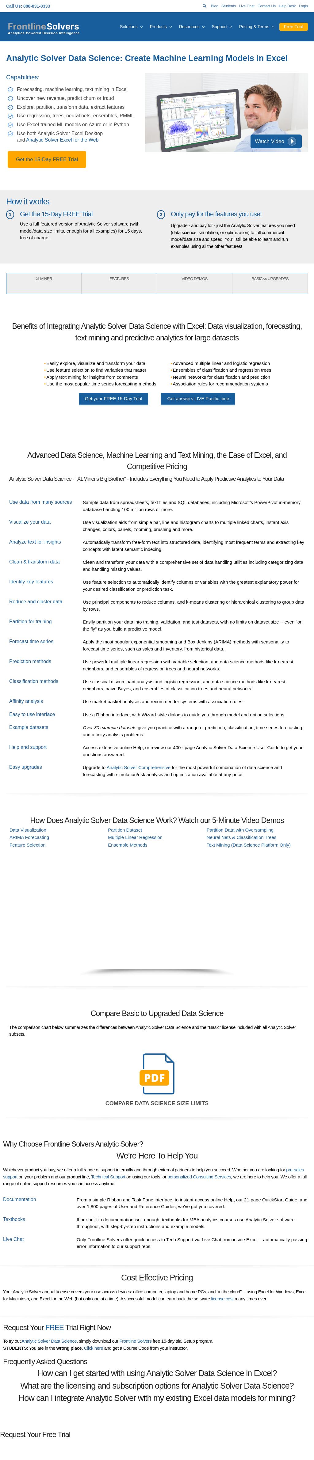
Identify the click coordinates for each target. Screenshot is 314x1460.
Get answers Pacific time (198, 398)
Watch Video (269, 141)
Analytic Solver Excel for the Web (62, 139)
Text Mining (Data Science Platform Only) (249, 845)
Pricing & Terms (254, 26)
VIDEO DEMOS (194, 278)
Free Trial (293, 26)
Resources (189, 26)
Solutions (129, 26)
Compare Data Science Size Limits (157, 1103)
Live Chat (247, 6)
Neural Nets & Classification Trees (242, 837)
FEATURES (119, 278)
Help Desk (287, 6)
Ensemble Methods (127, 845)
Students (228, 6)
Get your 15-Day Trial (113, 398)
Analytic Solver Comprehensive (138, 767)
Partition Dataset (125, 829)
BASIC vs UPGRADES (269, 278)
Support (219, 26)
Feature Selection (28, 845)
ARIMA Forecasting (29, 837)
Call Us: (14, 6)
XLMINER (44, 278)
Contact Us (267, 6)
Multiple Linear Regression (135, 837)
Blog (214, 6)
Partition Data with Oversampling (240, 829)
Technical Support (108, 1176)
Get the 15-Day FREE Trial (47, 159)
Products (158, 26)
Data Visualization (28, 829)
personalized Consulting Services (199, 1176)
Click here (93, 1348)
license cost (222, 1298)
